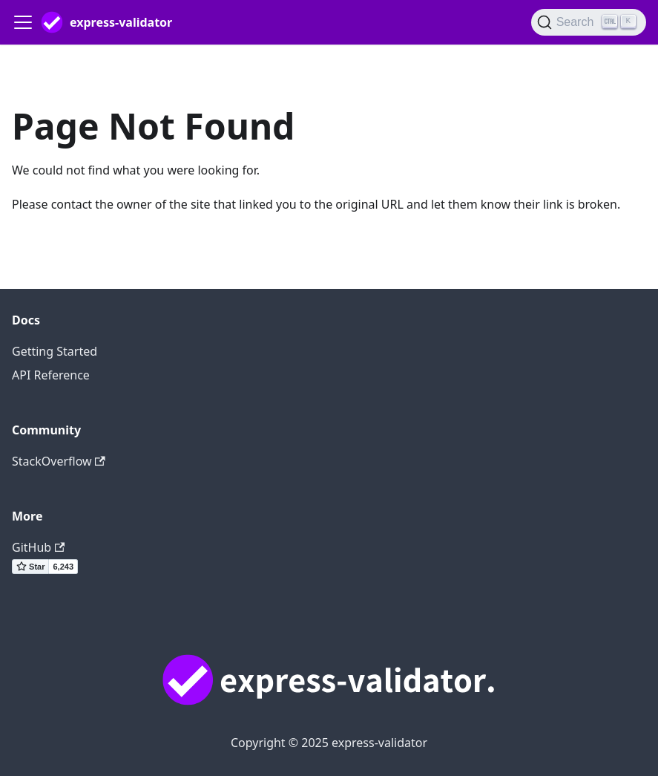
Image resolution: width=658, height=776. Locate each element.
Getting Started (54, 351)
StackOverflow (58, 461)
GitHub (38, 547)
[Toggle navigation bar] (23, 22)
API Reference (51, 375)
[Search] (588, 22)
